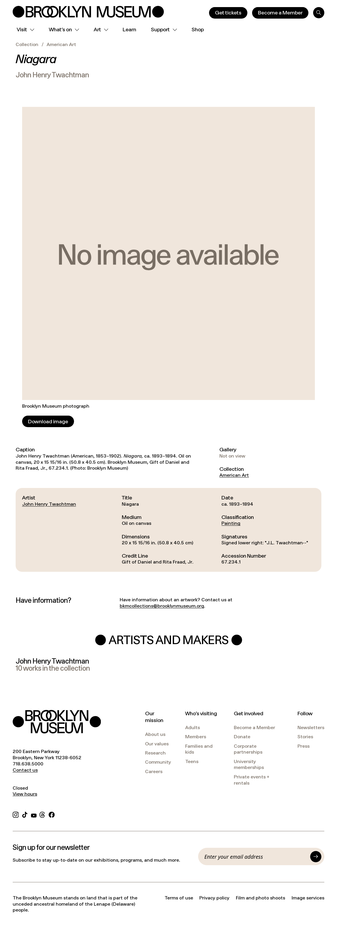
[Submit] (315, 856)
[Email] (255, 857)
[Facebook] (52, 814)
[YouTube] (34, 814)
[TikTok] (25, 814)
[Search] (318, 12)
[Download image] (48, 421)
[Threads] (42, 814)
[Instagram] (16, 814)
